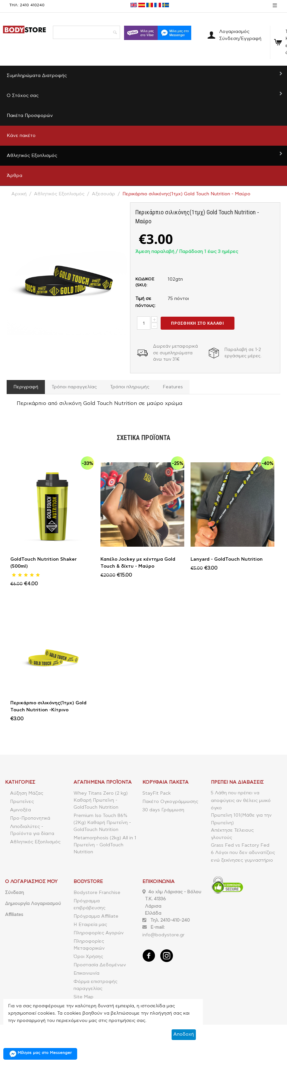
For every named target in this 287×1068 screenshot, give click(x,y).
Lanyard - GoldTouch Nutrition (227, 559)
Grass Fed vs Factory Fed (240, 845)
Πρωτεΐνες (22, 801)
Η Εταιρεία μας (90, 924)
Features (172, 387)
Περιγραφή (25, 387)
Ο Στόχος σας (23, 95)
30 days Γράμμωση (163, 810)
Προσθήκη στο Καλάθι (197, 323)
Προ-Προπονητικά (30, 818)
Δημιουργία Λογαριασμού (33, 903)
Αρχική (19, 194)
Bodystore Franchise (96, 892)
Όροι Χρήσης (88, 956)
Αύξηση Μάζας (26, 793)
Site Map (83, 997)
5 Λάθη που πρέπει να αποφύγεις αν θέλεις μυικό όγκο (241, 800)
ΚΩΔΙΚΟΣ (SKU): (144, 282)
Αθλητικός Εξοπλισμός (32, 155)
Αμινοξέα (20, 810)
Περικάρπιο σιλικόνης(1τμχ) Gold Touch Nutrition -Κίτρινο (48, 706)
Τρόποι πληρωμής (129, 387)
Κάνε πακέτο (21, 135)
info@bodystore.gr (163, 935)
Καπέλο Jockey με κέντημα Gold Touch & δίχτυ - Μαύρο (137, 563)
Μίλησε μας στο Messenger (40, 1054)
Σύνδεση (14, 892)
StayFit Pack (156, 793)
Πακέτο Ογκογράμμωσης (170, 801)
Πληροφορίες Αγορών (98, 933)
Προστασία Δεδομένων (99, 965)
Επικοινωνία (86, 973)
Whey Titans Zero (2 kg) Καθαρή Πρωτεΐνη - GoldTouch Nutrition (100, 800)
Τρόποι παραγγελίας (74, 387)
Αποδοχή (183, 1034)
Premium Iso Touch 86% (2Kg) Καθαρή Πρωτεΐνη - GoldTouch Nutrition (102, 822)
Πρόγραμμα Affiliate (95, 916)
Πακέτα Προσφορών (30, 115)
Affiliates (14, 914)
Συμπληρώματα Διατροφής (37, 75)
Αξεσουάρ (103, 194)
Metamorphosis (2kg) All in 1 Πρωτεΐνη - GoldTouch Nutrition (104, 845)
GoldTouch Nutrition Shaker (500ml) (43, 563)
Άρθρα (14, 175)
